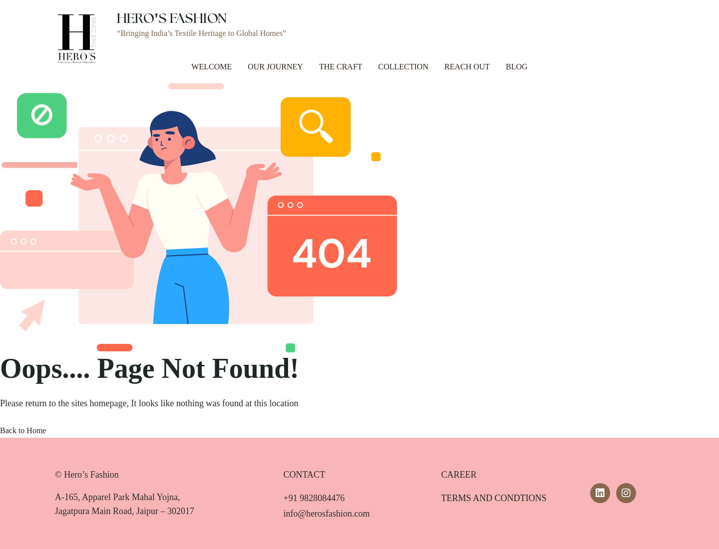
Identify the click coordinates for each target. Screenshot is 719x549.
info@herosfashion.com (327, 514)
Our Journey (275, 66)
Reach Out (467, 66)
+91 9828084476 (314, 498)
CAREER (458, 475)
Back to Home (23, 430)
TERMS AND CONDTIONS (493, 498)
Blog (517, 66)
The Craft (340, 66)
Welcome (211, 66)
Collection (403, 66)
